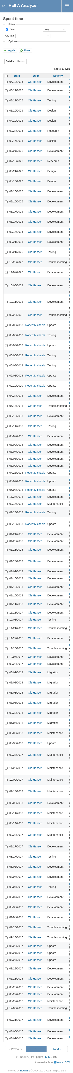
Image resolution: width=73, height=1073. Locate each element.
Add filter (10, 35)
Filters (11, 24)
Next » (57, 1049)
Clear (27, 50)
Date (12, 29)
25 (45, 1056)
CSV (67, 1062)
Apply (11, 50)
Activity (58, 75)
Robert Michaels (35, 325)
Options (12, 41)
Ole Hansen (35, 81)
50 (49, 1056)
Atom (60, 1062)
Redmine (25, 1070)
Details (10, 61)
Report (21, 61)
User (36, 75)
